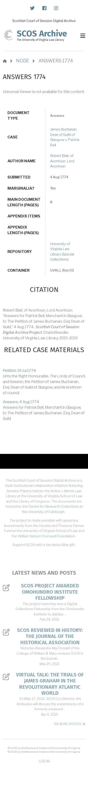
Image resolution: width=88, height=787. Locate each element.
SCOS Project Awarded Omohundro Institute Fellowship (50, 592)
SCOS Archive (42, 34)
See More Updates (67, 724)
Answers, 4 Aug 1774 (21, 402)
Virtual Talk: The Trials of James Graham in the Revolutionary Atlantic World (50, 684)
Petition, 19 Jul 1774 (19, 370)
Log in (44, 761)
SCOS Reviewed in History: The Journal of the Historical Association (50, 636)
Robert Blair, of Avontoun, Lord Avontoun (62, 161)
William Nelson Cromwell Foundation (46, 536)
